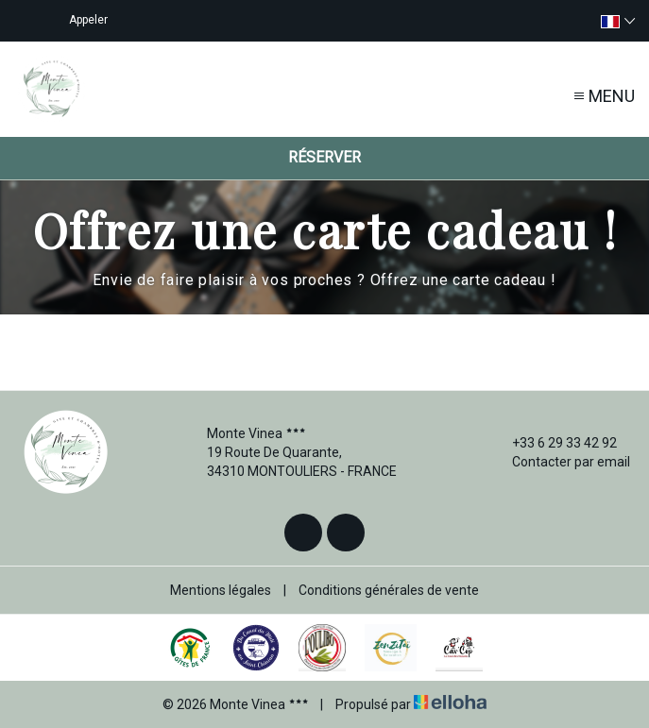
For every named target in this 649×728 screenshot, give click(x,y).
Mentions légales (220, 590)
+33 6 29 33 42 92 (553, 442)
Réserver (324, 157)
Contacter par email (560, 461)
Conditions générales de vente (389, 590)
